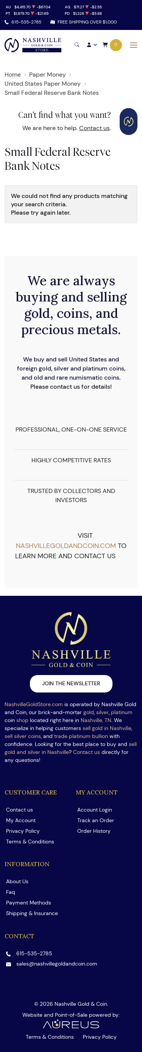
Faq (10, 892)
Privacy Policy (23, 830)
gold (88, 712)
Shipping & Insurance (32, 913)
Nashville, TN (96, 720)
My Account (21, 820)
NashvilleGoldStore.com (34, 704)
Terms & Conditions (30, 841)
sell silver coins (23, 736)
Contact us (94, 128)
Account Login (94, 809)
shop (22, 720)
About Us (17, 881)
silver (102, 712)
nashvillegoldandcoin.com (66, 546)
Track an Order (95, 820)
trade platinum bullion (81, 736)
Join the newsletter (71, 683)
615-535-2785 (26, 22)
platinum (122, 712)
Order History (94, 830)
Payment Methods (28, 902)
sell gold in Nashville (107, 728)
